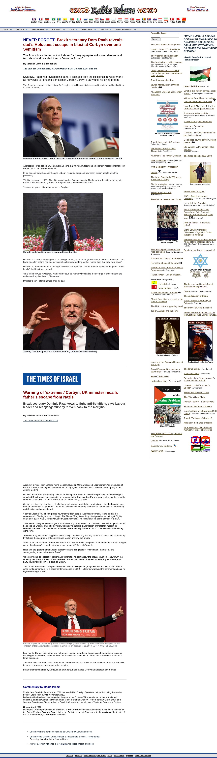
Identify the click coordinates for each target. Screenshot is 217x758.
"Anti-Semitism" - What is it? (164, 167)
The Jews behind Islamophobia (166, 44)
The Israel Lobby (192, 369)
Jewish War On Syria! (194, 191)
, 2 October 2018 (40, 420)
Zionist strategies (159, 184)
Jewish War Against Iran (162, 80)
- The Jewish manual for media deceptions (200, 133)
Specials (104, 29)
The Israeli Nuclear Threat (196, 392)
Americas (196, 274)
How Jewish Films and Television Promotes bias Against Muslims (199, 107)
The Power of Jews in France (198, 307)
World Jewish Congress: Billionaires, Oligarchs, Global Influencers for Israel (198, 232)
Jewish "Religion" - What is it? (198, 418)
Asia (206, 274)
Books (187, 291)
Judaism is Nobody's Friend (197, 113)
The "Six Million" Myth (194, 397)
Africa (206, 275)
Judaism (20, 29)
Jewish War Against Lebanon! (198, 121)
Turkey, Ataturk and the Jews (164, 311)
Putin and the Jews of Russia (198, 406)
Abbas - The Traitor (160, 376)
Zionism (4, 29)
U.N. (197, 277)
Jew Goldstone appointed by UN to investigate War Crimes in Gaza (200, 313)
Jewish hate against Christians (165, 142)
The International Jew (161, 192)
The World (56, 29)
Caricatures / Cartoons (161, 446)
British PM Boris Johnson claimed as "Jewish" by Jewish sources (61, 731)
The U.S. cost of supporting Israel (167, 306)
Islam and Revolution (194, 126)
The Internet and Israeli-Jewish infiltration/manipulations (198, 285)
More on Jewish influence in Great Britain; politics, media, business (62, 744)
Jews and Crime (191, 373)
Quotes (154, 440)
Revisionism (87, 29)
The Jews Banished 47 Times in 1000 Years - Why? (166, 178)
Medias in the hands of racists (198, 423)
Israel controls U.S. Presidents (165, 49)
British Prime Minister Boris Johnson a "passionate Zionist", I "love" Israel (64, 736)
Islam (71, 29)
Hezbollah (163, 284)
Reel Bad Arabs (158, 160)
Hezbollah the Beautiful (195, 203)
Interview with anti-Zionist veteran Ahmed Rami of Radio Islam (200, 240)
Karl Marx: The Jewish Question (166, 155)
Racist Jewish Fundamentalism (166, 274)
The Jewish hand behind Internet (166, 62)
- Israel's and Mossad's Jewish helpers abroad (199, 379)
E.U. (206, 277)
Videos (154, 172)
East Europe (206, 272)
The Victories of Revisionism (164, 56)
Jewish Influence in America (164, 292)
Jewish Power (38, 29)
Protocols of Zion (159, 381)
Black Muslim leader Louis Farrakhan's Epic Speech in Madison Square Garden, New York (198, 213)
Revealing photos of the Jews (165, 263)
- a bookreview (199, 401)
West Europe (195, 272)
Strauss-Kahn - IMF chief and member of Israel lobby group (198, 428)
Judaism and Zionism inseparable (167, 258)
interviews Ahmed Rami (166, 199)
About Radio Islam (124, 29)
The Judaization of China (196, 296)
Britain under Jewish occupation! (199, 250)
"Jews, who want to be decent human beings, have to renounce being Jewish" (166, 73)
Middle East (196, 275)
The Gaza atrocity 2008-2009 (198, 156)
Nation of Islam (165, 288)
